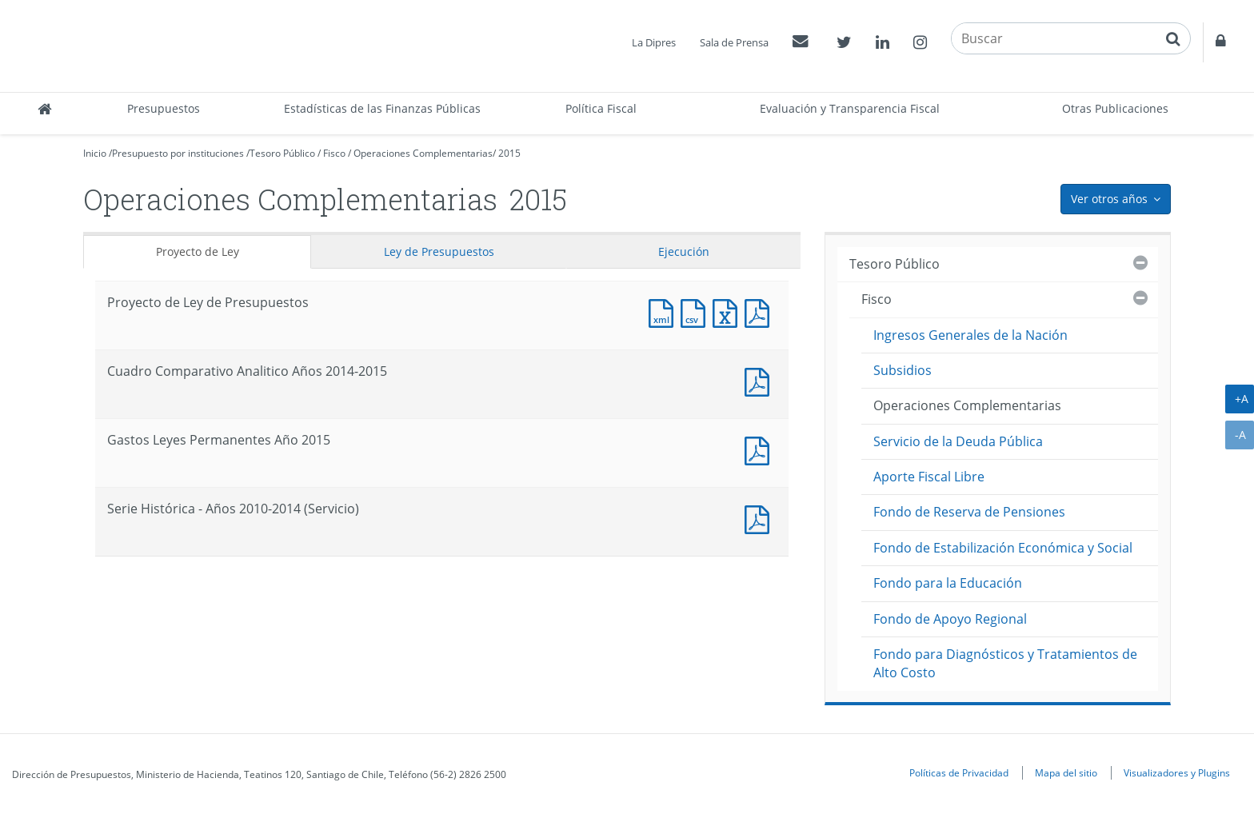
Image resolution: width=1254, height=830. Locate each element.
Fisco (334, 153)
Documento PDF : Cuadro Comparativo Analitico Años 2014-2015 (761, 380)
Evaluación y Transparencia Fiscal (850, 108)
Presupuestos (163, 108)
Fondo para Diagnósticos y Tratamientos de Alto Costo (1005, 663)
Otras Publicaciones (1115, 108)
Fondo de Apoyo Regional (950, 619)
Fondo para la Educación (947, 583)
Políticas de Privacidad (958, 772)
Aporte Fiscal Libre (928, 476)
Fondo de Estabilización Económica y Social (1002, 548)
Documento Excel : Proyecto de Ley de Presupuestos (729, 311)
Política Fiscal (601, 108)
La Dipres (654, 42)
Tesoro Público (282, 153)
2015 (509, 153)
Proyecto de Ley (197, 251)
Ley (439, 251)
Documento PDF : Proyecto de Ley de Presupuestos (761, 311)
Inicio (94, 153)
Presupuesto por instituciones (178, 153)
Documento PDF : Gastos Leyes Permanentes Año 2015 (761, 449)
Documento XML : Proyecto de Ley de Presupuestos (665, 311)
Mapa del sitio (1066, 772)
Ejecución (683, 251)
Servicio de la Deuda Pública (958, 441)
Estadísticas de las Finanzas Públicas (382, 108)
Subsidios (902, 370)
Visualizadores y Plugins (1177, 772)
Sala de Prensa (734, 42)
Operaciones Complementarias (423, 153)
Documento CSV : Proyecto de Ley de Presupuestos (697, 311)
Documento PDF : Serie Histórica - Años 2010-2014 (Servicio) (761, 518)
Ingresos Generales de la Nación (970, 335)
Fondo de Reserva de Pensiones (969, 512)
